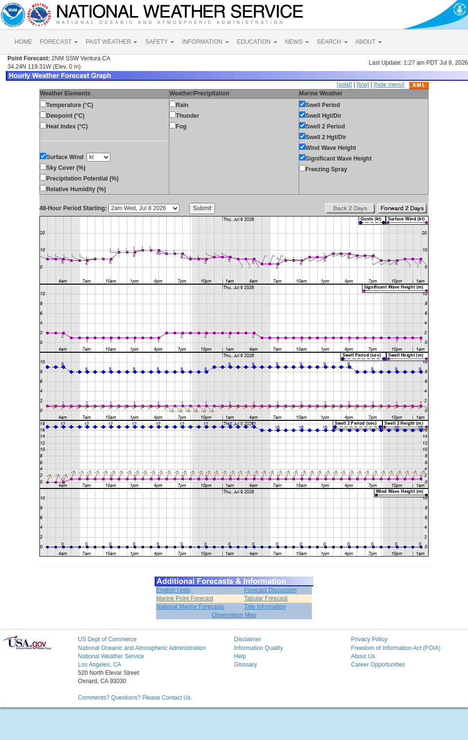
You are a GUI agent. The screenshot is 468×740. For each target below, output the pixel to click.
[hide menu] (389, 84)
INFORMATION (205, 41)
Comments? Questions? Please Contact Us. (135, 697)
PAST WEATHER (111, 41)
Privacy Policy (369, 639)
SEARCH (332, 41)
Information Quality (258, 648)
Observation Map (234, 615)
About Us (363, 656)
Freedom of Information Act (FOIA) (395, 648)
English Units (173, 590)
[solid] (344, 84)
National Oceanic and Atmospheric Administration (142, 648)
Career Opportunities (378, 664)
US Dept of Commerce (107, 639)
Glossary (245, 664)
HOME (23, 41)
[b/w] (363, 84)
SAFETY (159, 41)
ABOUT (369, 41)
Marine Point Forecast (184, 598)
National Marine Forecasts (190, 606)
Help (240, 656)
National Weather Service (111, 656)
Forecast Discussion (270, 590)
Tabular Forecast (266, 598)
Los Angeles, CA (99, 664)
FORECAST (59, 41)
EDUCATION (257, 41)
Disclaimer (247, 639)
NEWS (297, 41)
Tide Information (265, 606)
